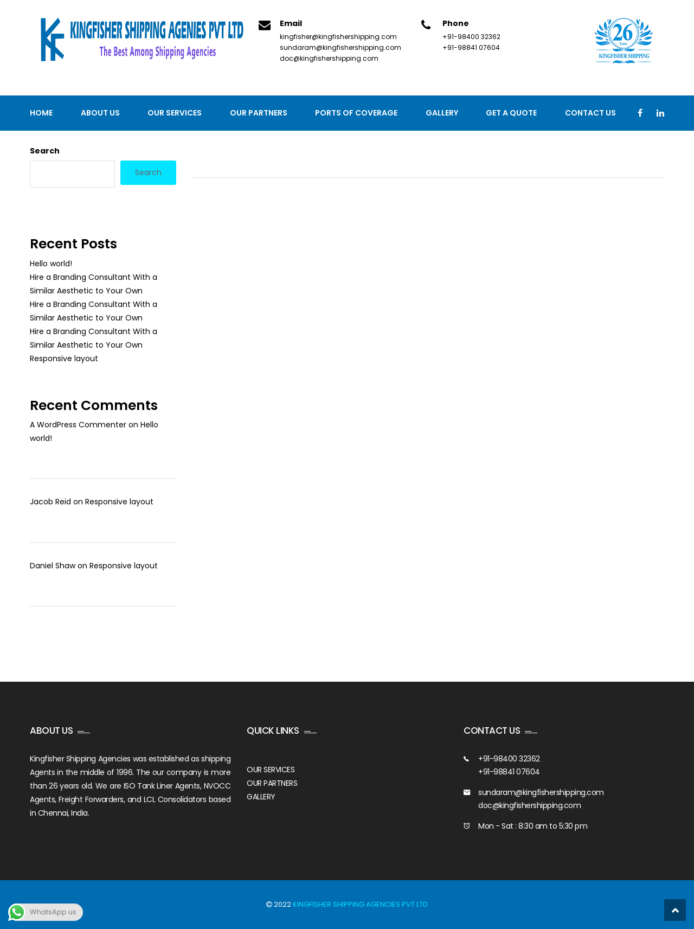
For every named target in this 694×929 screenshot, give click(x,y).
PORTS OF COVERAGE (356, 112)
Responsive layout (64, 358)
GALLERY (261, 796)
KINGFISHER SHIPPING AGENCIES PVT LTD (360, 904)
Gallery (442, 112)
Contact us (590, 112)
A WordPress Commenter (78, 424)
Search (45, 150)
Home (41, 112)
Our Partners (258, 112)
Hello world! (51, 263)
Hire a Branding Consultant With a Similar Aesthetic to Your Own (93, 284)
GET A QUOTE (511, 112)
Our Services (174, 112)
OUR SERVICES (270, 769)
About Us (100, 112)
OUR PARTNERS (272, 783)
